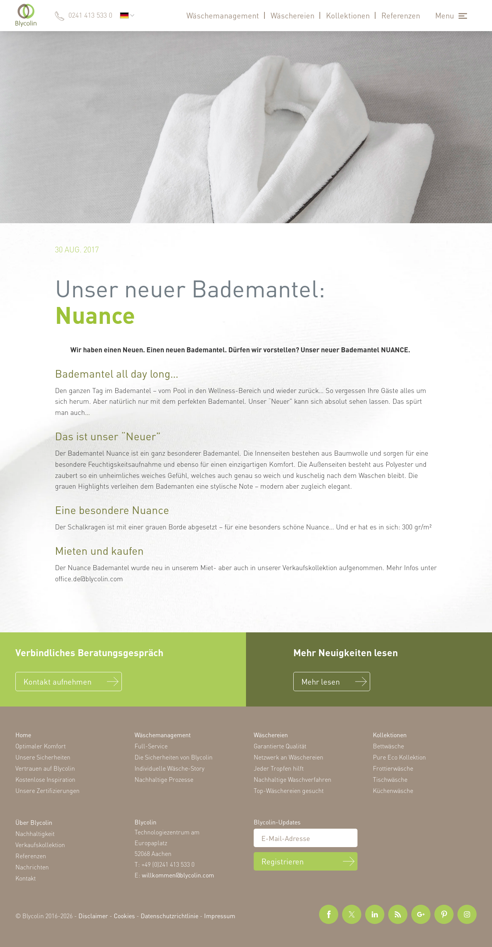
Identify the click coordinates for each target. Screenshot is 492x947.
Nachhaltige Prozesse (164, 779)
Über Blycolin (33, 822)
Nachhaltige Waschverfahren (292, 779)
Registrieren (282, 861)
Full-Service (151, 746)
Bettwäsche (388, 746)
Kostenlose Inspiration (45, 779)
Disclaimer (93, 916)
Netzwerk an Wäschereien (288, 757)
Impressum (219, 916)
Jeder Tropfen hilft (279, 768)
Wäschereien (292, 15)
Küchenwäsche (393, 790)
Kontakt (25, 878)
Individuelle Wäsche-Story (169, 768)
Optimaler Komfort (40, 746)
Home (23, 735)
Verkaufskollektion (40, 845)
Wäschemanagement (222, 15)
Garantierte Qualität (280, 746)
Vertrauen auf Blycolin (45, 768)
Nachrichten (32, 867)
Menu (444, 15)
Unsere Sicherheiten (42, 757)
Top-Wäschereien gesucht (289, 790)
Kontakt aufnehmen (57, 682)
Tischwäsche (390, 779)
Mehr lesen (320, 682)
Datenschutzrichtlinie (169, 916)
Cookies (124, 916)
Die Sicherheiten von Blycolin (174, 757)
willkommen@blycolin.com (178, 875)
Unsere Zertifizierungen (47, 790)
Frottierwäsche (393, 768)
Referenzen (400, 15)
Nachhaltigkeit (35, 833)
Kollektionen (348, 15)
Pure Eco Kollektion (399, 757)
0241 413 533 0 (90, 15)
